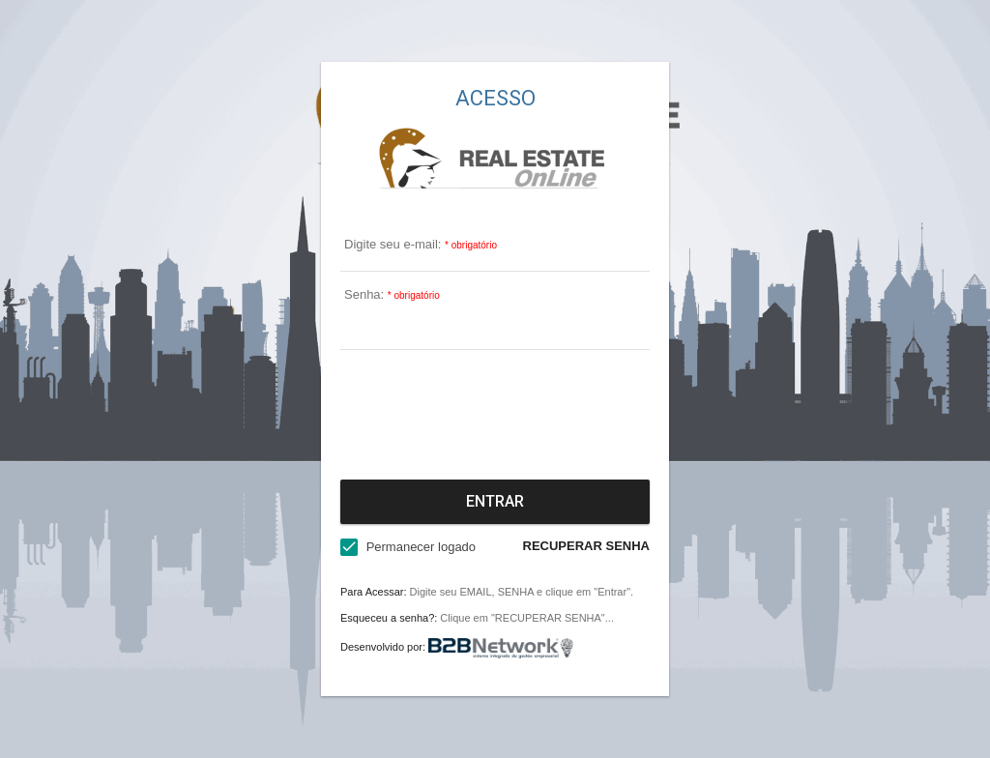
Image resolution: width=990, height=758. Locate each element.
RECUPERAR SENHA (586, 546)
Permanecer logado (421, 546)
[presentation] (495, 411)
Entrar (495, 501)
